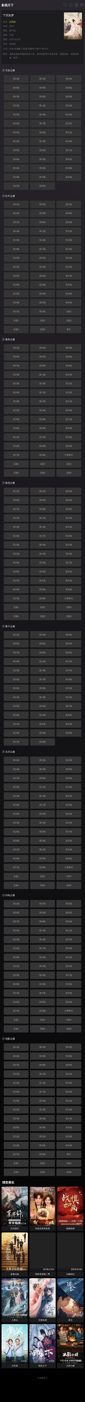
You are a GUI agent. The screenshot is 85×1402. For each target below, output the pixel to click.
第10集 (16, 105)
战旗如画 (70, 1228)
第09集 (69, 96)
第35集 (42, 177)
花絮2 (16, 320)
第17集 (42, 123)
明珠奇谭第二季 (42, 1274)
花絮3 (42, 320)
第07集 (16, 96)
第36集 (69, 177)
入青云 (15, 1320)
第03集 (69, 78)
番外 (69, 329)
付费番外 (69, 455)
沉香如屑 (42, 1320)
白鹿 (11, 49)
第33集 (69, 168)
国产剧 (12, 30)
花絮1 (69, 311)
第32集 (42, 168)
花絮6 (42, 329)
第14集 (42, 114)
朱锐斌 (12, 44)
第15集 (69, 114)
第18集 (69, 123)
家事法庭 (15, 1274)
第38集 (42, 186)
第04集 (16, 87)
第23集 (42, 141)
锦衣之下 (42, 1366)
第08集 (42, 96)
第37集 (16, 186)
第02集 (42, 78)
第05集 (42, 87)
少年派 (15, 1366)
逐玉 (70, 1320)
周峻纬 (31, 49)
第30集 (69, 159)
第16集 (16, 123)
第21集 (69, 132)
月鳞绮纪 (70, 1274)
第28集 (16, 159)
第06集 (69, 87)
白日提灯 (15, 1228)
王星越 (24, 49)
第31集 (16, 168)
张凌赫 (17, 49)
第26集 (42, 150)
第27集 (69, 150)
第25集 (16, 150)
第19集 (16, 132)
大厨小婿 (70, 1366)
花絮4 (69, 320)
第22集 (16, 141)
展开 (16, 58)
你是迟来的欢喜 (42, 1228)
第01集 (16, 78)
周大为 (45, 49)
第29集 (42, 159)
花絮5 (16, 329)
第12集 (69, 105)
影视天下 (8, 5)
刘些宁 (38, 49)
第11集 (42, 105)
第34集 (16, 177)
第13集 (16, 114)
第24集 (69, 141)
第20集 (42, 132)
